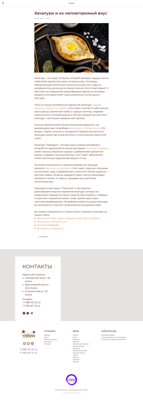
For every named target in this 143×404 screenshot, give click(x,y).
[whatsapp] (27, 314)
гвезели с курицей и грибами (51, 108)
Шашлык (76, 343)
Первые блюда (78, 347)
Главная (47, 336)
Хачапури (42, 225)
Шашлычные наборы (81, 345)
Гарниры (76, 361)
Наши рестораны (50, 341)
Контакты (47, 345)
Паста (75, 338)
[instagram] (24, 314)
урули (97, 105)
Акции (46, 338)
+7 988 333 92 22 (28, 350)
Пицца (75, 336)
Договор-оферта (108, 336)
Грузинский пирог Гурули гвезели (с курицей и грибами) (68, 219)
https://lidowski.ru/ (71, 394)
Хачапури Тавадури (97, 148)
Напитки (76, 363)
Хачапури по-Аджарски (50, 229)
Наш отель (48, 343)
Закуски (76, 358)
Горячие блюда (79, 354)
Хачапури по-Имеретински (52, 222)
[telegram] (31, 314)
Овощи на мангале (80, 352)
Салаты (75, 356)
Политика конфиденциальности (113, 341)
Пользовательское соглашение (113, 338)
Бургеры (76, 341)
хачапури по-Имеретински (85, 128)
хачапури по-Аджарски (58, 169)
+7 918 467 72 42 (28, 354)
